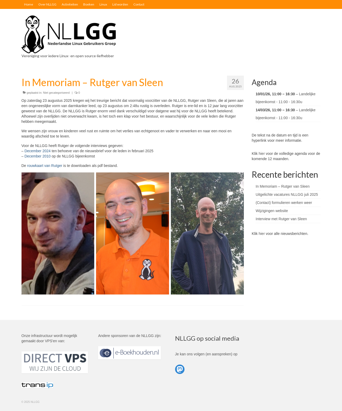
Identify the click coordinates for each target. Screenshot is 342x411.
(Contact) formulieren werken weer (284, 203)
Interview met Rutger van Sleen (281, 219)
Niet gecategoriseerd (56, 92)
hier (262, 153)
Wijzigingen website (272, 211)
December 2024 (37, 151)
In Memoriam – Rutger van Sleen (282, 186)
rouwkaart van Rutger (44, 166)
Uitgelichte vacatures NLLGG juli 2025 (287, 194)
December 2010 (37, 156)
